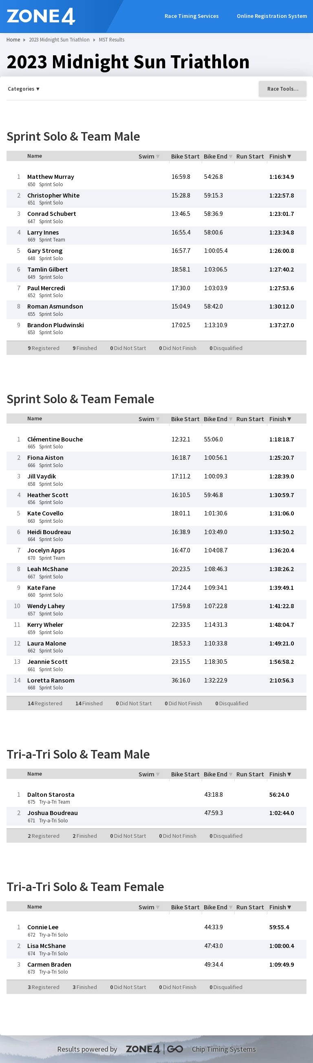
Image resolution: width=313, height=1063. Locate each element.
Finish (277, 156)
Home (13, 39)
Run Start (250, 156)
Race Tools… (282, 88)
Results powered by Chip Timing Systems (156, 1049)
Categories (21, 88)
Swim (146, 156)
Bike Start (185, 156)
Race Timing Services (192, 16)
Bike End (215, 156)
